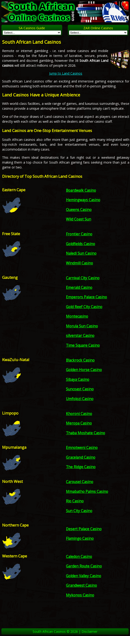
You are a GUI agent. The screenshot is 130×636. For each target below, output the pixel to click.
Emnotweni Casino (82, 447)
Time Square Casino (83, 345)
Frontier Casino (79, 234)
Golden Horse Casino (84, 369)
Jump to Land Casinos (65, 73)
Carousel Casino (79, 481)
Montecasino (77, 316)
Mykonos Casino (80, 595)
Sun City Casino (79, 510)
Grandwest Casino (81, 585)
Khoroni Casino (79, 413)
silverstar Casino (80, 335)
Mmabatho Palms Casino (87, 491)
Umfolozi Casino (79, 398)
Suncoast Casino (80, 389)
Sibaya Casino (77, 379)
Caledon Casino (79, 556)
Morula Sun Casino (82, 326)
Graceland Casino (80, 457)
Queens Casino (79, 209)
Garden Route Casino (84, 566)
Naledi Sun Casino (81, 253)
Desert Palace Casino (84, 529)
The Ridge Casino (81, 467)
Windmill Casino (79, 263)
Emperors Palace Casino (86, 297)
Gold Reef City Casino (84, 306)
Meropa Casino (79, 423)
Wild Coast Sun (78, 219)
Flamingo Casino (80, 538)
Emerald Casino (79, 287)
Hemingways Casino (83, 200)
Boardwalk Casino (81, 190)
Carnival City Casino (82, 278)
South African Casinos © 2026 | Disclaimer (65, 631)
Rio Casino (75, 501)
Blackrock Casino (80, 360)
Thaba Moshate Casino (85, 433)
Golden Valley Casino (83, 575)
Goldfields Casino (80, 243)
